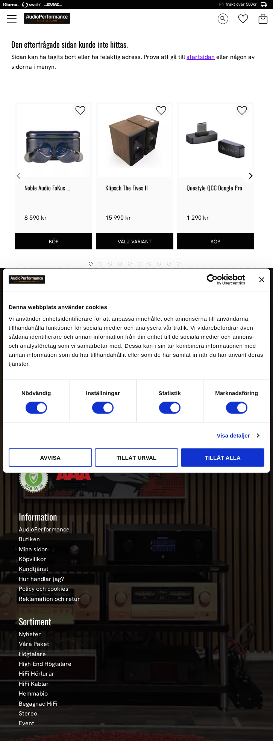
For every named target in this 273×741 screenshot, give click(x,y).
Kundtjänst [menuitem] (34, 569)
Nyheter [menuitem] (30, 634)
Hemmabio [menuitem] (33, 693)
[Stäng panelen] (261, 279)
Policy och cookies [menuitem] (43, 589)
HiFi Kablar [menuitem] (34, 684)
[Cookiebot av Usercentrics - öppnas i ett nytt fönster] (212, 279)
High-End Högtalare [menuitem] (45, 664)
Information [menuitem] (38, 516)
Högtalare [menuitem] (32, 654)
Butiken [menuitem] (29, 539)
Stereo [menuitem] (28, 713)
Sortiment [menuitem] (35, 621)
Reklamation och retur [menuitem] (49, 599)
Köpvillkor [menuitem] (32, 559)
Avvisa (50, 457)
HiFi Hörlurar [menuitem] (37, 673)
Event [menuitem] (26, 723)
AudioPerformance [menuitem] (44, 529)
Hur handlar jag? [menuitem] (41, 579)
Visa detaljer (233, 435)
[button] (12, 19)
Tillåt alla (223, 457)
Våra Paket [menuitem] (34, 644)
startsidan (201, 57)
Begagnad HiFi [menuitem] (38, 703)
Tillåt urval (136, 457)
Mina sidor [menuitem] (33, 549)
